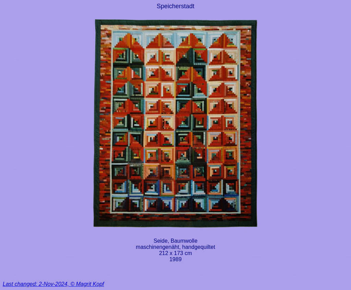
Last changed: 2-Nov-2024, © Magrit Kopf (53, 284)
